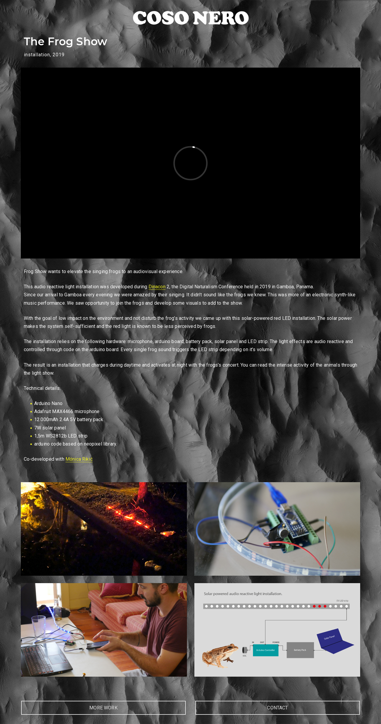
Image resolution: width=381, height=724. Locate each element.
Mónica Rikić (79, 459)
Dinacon (157, 286)
